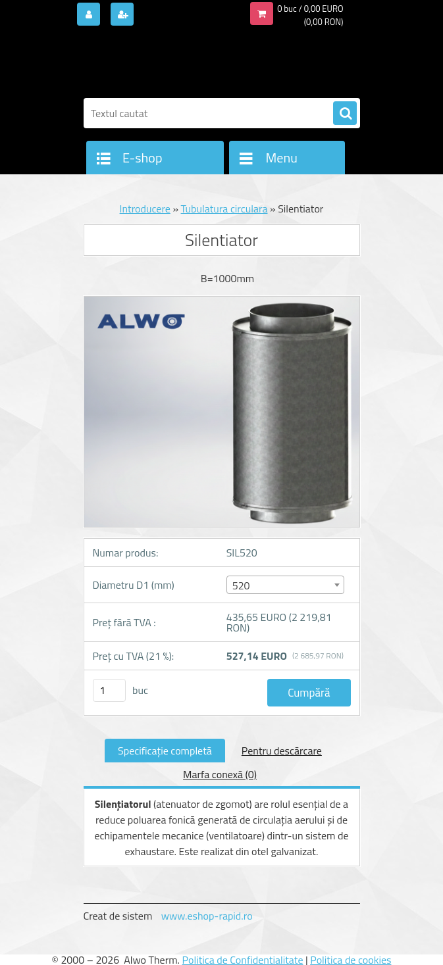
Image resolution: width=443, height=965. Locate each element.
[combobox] (285, 585)
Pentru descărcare (282, 750)
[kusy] (109, 690)
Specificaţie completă (165, 750)
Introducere (145, 208)
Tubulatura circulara (224, 208)
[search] (345, 113)
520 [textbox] (241, 585)
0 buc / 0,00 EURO (310, 8)
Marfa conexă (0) (220, 774)
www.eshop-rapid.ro (207, 916)
